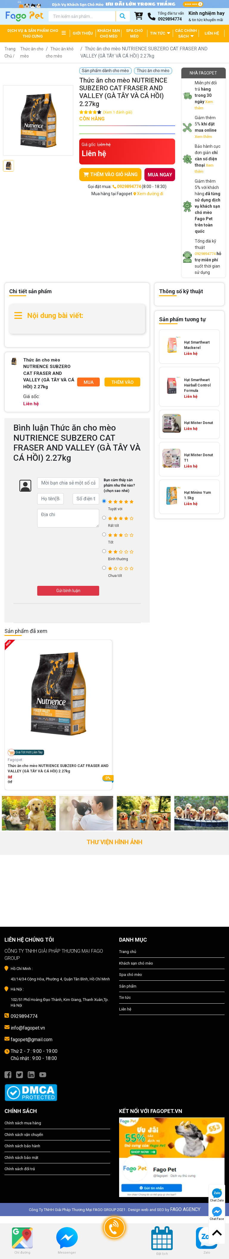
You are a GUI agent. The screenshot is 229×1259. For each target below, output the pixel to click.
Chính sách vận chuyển (23, 1134)
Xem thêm (203, 136)
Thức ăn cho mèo (153, 70)
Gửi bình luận (68, 590)
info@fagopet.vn (28, 1028)
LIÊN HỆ (212, 33)
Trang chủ (127, 951)
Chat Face (217, 1214)
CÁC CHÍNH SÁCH (186, 33)
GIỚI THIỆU (83, 33)
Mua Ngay (88, 383)
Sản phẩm (127, 986)
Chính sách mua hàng (22, 1123)
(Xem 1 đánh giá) (117, 112)
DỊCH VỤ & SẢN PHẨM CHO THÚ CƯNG (32, 33)
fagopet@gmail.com (31, 1039)
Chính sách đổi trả (19, 1169)
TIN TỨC (160, 32)
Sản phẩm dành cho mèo (105, 70)
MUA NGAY (160, 175)
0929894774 (205, 254)
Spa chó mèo (130, 974)
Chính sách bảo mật (21, 1157)
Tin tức (125, 997)
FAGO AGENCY (185, 1209)
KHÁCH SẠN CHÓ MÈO (108, 33)
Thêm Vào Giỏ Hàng (122, 383)
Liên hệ (125, 1009)
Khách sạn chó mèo (136, 963)
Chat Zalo (217, 1195)
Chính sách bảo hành (22, 1146)
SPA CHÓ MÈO (134, 33)
